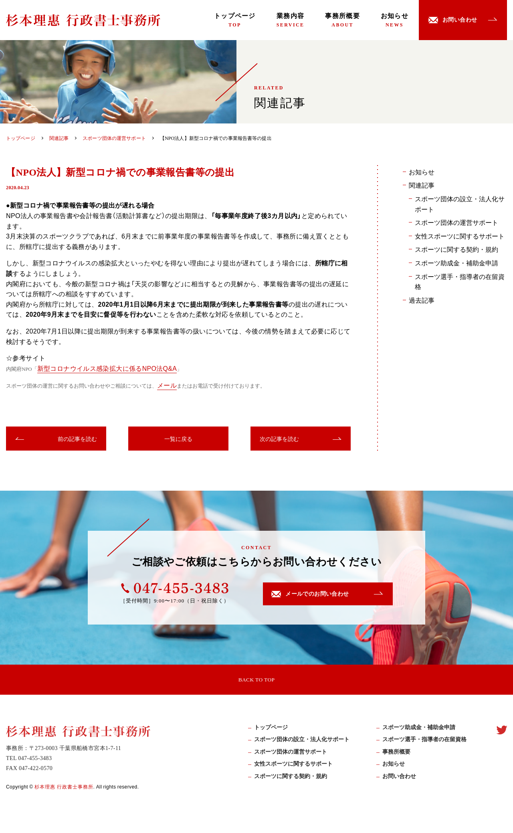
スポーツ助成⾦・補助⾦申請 (418, 729)
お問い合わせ (399, 778)
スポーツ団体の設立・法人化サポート (460, 204)
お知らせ (394, 20)
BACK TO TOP (256, 680)
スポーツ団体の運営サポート (456, 222)
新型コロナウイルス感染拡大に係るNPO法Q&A (107, 368)
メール (167, 385)
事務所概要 (342, 20)
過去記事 (421, 300)
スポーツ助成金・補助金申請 (456, 262)
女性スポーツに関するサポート (460, 236)
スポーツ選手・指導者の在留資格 (460, 281)
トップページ (235, 20)
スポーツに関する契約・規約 (456, 249)
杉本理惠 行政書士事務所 (63, 788)
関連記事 (421, 185)
